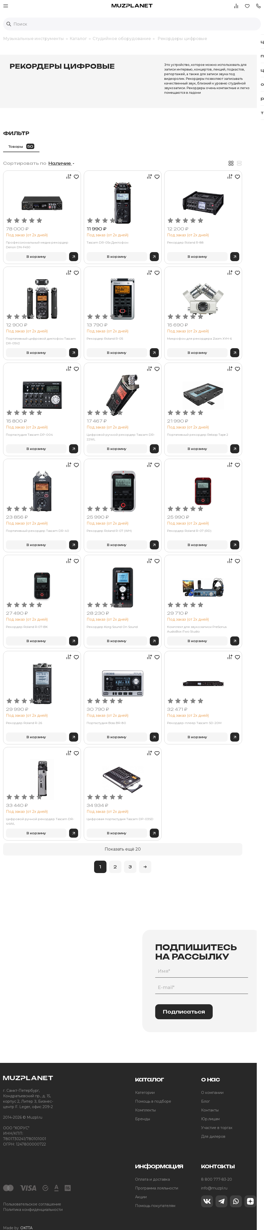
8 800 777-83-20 (216, 1168)
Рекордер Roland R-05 (159, 327)
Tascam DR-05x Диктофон (162, 231)
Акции (141, 1186)
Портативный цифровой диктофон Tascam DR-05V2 (100, 329)
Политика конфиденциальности (33, 1198)
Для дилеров (213, 1125)
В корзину (99, 245)
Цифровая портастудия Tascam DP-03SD (166, 810)
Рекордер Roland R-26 (96, 712)
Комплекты (145, 1099)
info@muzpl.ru (214, 1177)
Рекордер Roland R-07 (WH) (163, 519)
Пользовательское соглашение (32, 1193)
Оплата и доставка (152, 1168)
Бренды (142, 1108)
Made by (17, 1217)
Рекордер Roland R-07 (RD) (226, 519)
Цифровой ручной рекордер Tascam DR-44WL (102, 810)
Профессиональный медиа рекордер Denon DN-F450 (100, 233)
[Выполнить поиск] (8, 24)
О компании (212, 1081)
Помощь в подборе (153, 1090)
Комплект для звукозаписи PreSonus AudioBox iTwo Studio (227, 618)
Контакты (210, 1099)
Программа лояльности (156, 1177)
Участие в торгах (216, 1116)
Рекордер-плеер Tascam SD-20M (231, 712)
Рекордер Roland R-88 (222, 231)
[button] (258, 5)
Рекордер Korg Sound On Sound (166, 616)
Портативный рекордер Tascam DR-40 (104, 522)
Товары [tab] (93, 135)
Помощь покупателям (155, 1194)
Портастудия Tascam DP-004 (101, 423)
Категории (145, 1081)
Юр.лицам (210, 1108)
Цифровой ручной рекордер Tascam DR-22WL (165, 426)
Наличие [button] (132, 152)
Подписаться (184, 1001)
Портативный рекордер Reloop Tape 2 (229, 426)
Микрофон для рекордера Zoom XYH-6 (226, 329)
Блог (205, 1090)
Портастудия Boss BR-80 (160, 712)
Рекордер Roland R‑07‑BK (99, 616)
